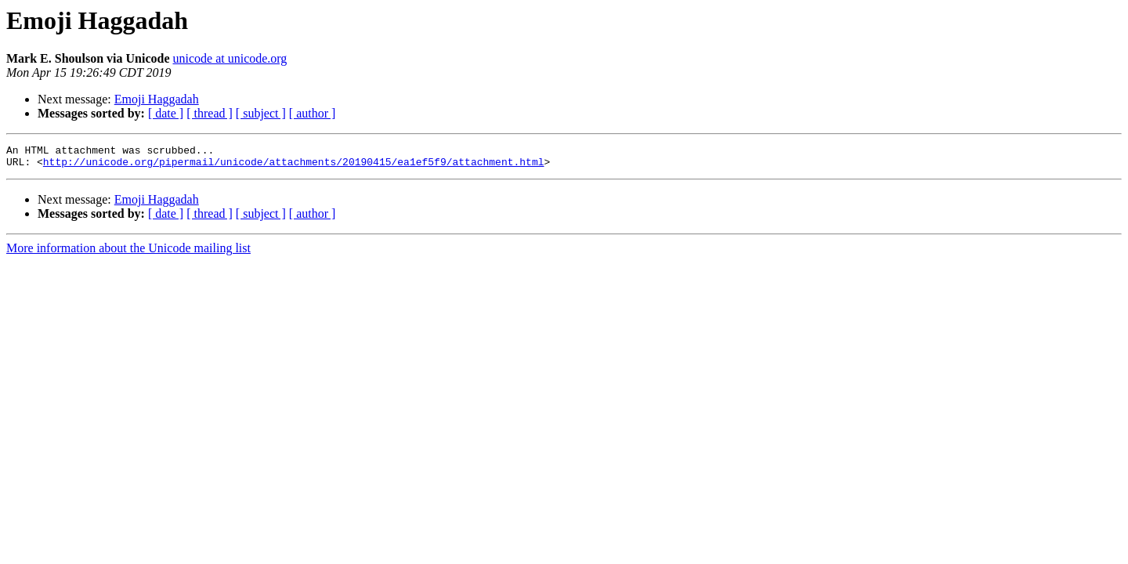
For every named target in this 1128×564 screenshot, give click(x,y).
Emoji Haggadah (156, 99)
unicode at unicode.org (229, 58)
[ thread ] (209, 113)
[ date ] (165, 113)
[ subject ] (261, 113)
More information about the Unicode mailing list (128, 252)
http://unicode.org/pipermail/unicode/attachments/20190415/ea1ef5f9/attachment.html (293, 166)
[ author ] (312, 113)
